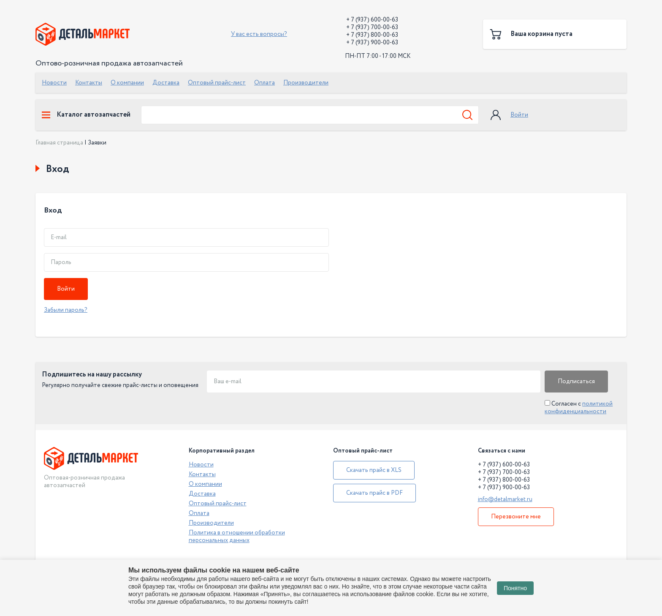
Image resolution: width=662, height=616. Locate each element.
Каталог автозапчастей (86, 115)
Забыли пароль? (65, 310)
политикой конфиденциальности (579, 408)
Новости (54, 83)
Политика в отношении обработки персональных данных (237, 537)
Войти (519, 115)
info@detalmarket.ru (505, 499)
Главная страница (59, 143)
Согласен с (579, 408)
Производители (305, 83)
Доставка (165, 83)
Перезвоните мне (516, 516)
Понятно (515, 588)
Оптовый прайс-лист (217, 83)
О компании (127, 83)
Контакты (88, 83)
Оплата (264, 83)
